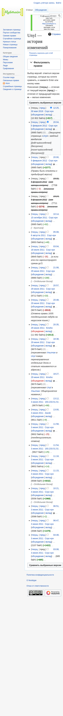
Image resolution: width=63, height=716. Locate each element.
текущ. (35, 122)
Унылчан (51, 352)
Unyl (45, 136)
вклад (48, 114)
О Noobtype (31, 580)
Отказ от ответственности (38, 586)
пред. (42, 108)
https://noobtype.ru (49, 24)
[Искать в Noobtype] (55, 15)
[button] (44, 64)
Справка (54, 34)
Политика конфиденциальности (40, 575)
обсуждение (38, 114)
